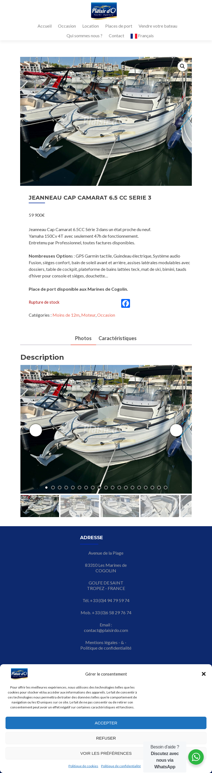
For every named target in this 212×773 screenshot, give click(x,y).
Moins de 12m (66, 314)
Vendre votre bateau (158, 25)
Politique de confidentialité (121, 766)
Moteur (88, 314)
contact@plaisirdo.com (106, 630)
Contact (116, 35)
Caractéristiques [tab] (118, 338)
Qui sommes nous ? (84, 35)
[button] (203, 674)
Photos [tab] (83, 338)
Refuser (106, 738)
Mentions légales (101, 642)
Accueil (45, 25)
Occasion (67, 25)
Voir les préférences (106, 753)
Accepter (106, 723)
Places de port (118, 25)
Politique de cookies (83, 766)
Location (90, 25)
